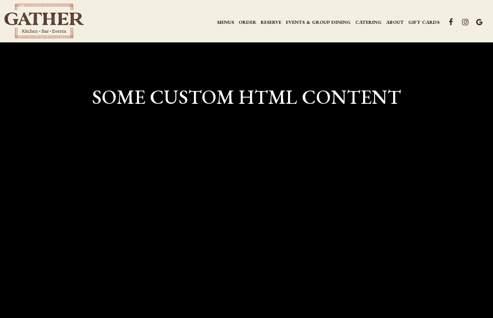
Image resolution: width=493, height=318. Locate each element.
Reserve (271, 22)
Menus (225, 22)
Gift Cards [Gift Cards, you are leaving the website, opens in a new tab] (424, 22)
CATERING (368, 22)
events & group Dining (318, 22)
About (395, 22)
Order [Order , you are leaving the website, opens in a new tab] (247, 22)
